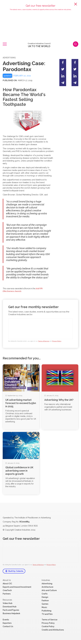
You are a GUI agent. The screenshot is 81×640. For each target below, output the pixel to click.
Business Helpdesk (11, 613)
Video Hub (7, 603)
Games (45, 604)
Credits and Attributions (53, 630)
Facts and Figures (11, 610)
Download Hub (9, 607)
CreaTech (7, 590)
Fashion (45, 600)
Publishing (46, 611)
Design (45, 597)
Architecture (47, 587)
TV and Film (47, 614)
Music (44, 607)
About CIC (7, 583)
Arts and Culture (49, 590)
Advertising (47, 583)
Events (6, 620)
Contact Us (8, 626)
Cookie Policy (48, 626)
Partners (7, 594)
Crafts (44, 594)
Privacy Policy (56, 341)
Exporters (7, 623)
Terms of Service (43, 341)
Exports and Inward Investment (17, 587)
